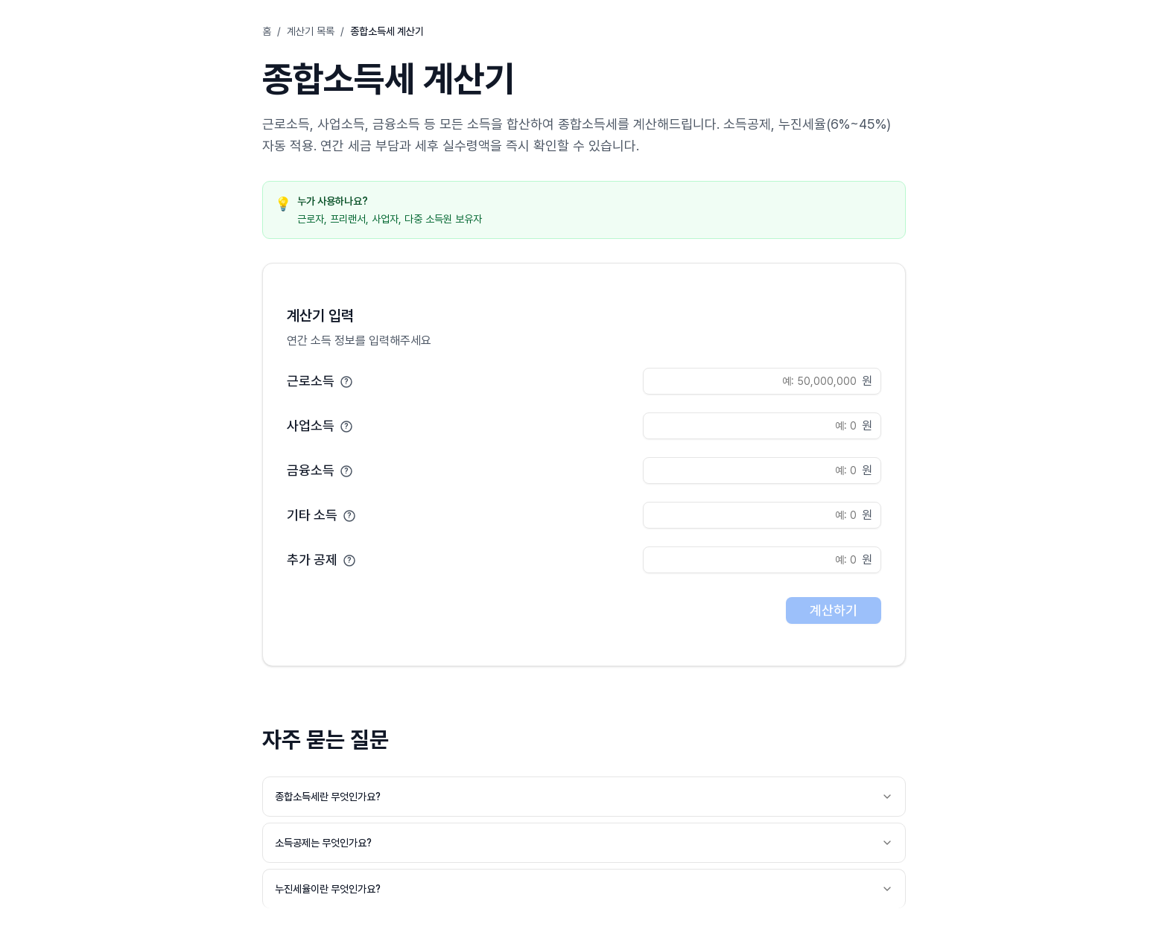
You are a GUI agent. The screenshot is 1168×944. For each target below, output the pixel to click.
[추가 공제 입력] (762, 559)
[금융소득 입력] (762, 470)
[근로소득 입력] (762, 381)
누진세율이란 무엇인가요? (584, 889)
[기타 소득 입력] (762, 515)
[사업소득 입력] (762, 425)
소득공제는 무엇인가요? (584, 843)
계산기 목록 (310, 31)
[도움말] (346, 381)
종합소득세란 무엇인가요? (584, 797)
